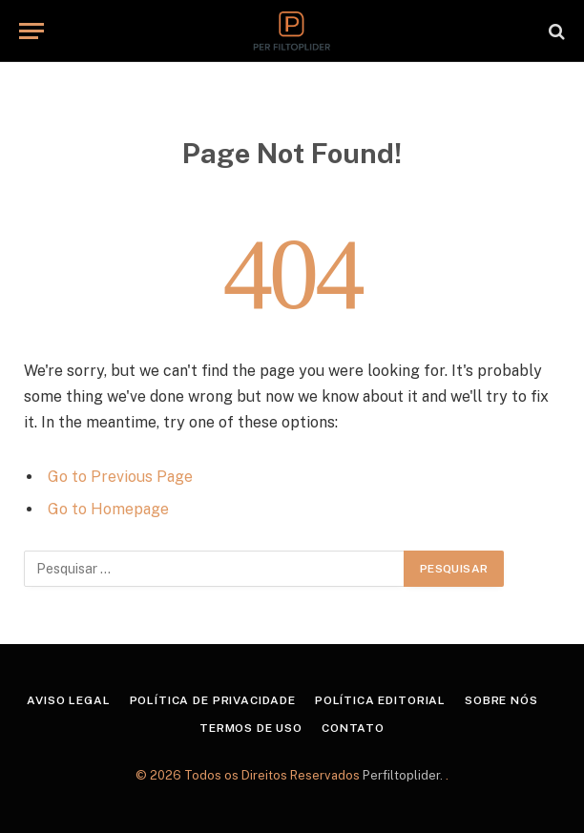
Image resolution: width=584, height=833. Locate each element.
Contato (353, 728)
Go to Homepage (108, 509)
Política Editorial (380, 700)
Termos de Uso (250, 728)
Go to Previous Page (120, 477)
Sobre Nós (501, 700)
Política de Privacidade (213, 700)
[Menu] (31, 31)
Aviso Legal (68, 700)
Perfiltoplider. (404, 775)
